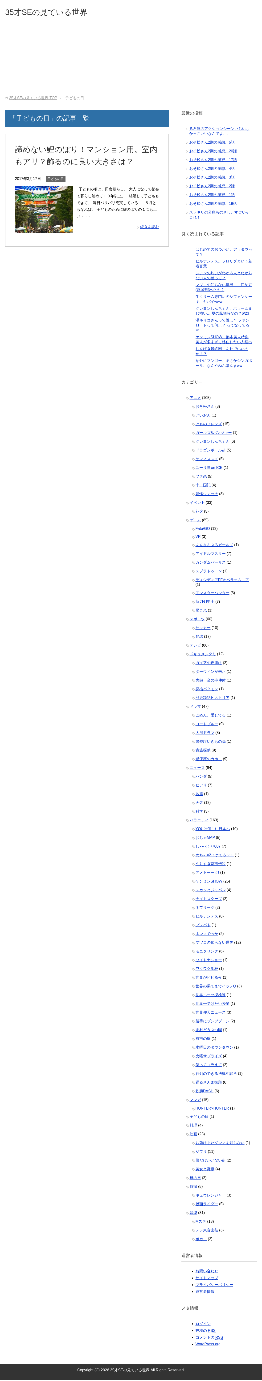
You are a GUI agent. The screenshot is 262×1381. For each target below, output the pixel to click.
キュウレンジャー (211, 1196)
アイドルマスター (211, 555)
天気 (199, 804)
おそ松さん (205, 407)
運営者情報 (205, 1293)
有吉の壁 (203, 1040)
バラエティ (199, 821)
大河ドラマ (205, 734)
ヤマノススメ (207, 460)
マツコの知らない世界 (214, 943)
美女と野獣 (205, 1170)
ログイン (203, 1325)
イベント (197, 504)
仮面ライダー (207, 1205)
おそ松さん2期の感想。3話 (212, 178)
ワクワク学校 (207, 970)
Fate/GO (203, 530)
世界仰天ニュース (211, 1013)
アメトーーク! (207, 873)
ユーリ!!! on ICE (209, 469)
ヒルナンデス (207, 917)
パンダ (201, 777)
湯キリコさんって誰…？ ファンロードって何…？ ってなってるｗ (222, 326)
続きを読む (149, 228)
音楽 (193, 1214)
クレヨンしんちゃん (212, 442)
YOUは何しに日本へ (213, 830)
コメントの (209, 1338)
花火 (199, 512)
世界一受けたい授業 (212, 1005)
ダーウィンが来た (211, 672)
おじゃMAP (205, 838)
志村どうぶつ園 (209, 1031)
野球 (199, 637)
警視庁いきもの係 (211, 742)
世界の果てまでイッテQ (216, 987)
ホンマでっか (207, 935)
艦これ (201, 611)
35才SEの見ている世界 (50, 12)
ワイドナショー (209, 961)
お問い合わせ (207, 1272)
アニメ (195, 399)
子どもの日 (55, 180)
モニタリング (207, 952)
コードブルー (207, 725)
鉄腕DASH (204, 1092)
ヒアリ (201, 786)
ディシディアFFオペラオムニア (222, 581)
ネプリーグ (205, 908)
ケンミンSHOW (209, 882)
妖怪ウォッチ (207, 495)
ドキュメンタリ (203, 655)
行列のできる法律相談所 (216, 1074)
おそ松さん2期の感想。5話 (212, 143)
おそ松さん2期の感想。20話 (213, 152)
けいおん (203, 416)
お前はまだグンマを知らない (220, 1144)
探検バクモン (207, 690)
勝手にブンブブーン (212, 1022)
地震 (199, 795)
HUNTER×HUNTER (212, 1109)
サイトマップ (207, 1279)
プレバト (203, 926)
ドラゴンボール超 (211, 451)
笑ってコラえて (209, 1066)
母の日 (195, 1179)
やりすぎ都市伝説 (211, 865)
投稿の (206, 1332)
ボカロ (201, 1240)
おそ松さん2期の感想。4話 (212, 169)
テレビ (195, 646)
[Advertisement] (131, 61)
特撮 (193, 1187)
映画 (193, 1135)
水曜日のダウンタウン (214, 1048)
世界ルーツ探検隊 (211, 996)
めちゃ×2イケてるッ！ (215, 856)
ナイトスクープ (209, 900)
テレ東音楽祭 (207, 1231)
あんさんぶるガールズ (214, 546)
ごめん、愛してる (211, 716)
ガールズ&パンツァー (214, 434)
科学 (199, 812)
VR (198, 538)
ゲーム (195, 521)
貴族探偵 (203, 751)
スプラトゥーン (209, 572)
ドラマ (195, 707)
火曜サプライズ (209, 1057)
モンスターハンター (212, 594)
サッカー (203, 629)
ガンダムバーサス (211, 563)
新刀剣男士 (205, 602)
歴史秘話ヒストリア (212, 699)
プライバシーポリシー (214, 1286)
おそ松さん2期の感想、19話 (213, 204)
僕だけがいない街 (211, 1161)
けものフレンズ (209, 425)
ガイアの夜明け (209, 664)
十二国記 (203, 486)
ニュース (197, 769)
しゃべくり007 (208, 847)
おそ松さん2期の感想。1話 (212, 196)
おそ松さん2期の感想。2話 (212, 187)
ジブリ (201, 1152)
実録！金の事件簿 (211, 681)
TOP (33, 99)
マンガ (195, 1101)
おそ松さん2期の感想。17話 (213, 161)
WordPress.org (208, 1345)
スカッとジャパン (211, 891)
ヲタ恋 (201, 477)
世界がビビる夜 (209, 978)
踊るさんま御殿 (209, 1083)
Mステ (201, 1222)
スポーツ (197, 620)
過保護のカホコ (209, 760)
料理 (193, 1126)
